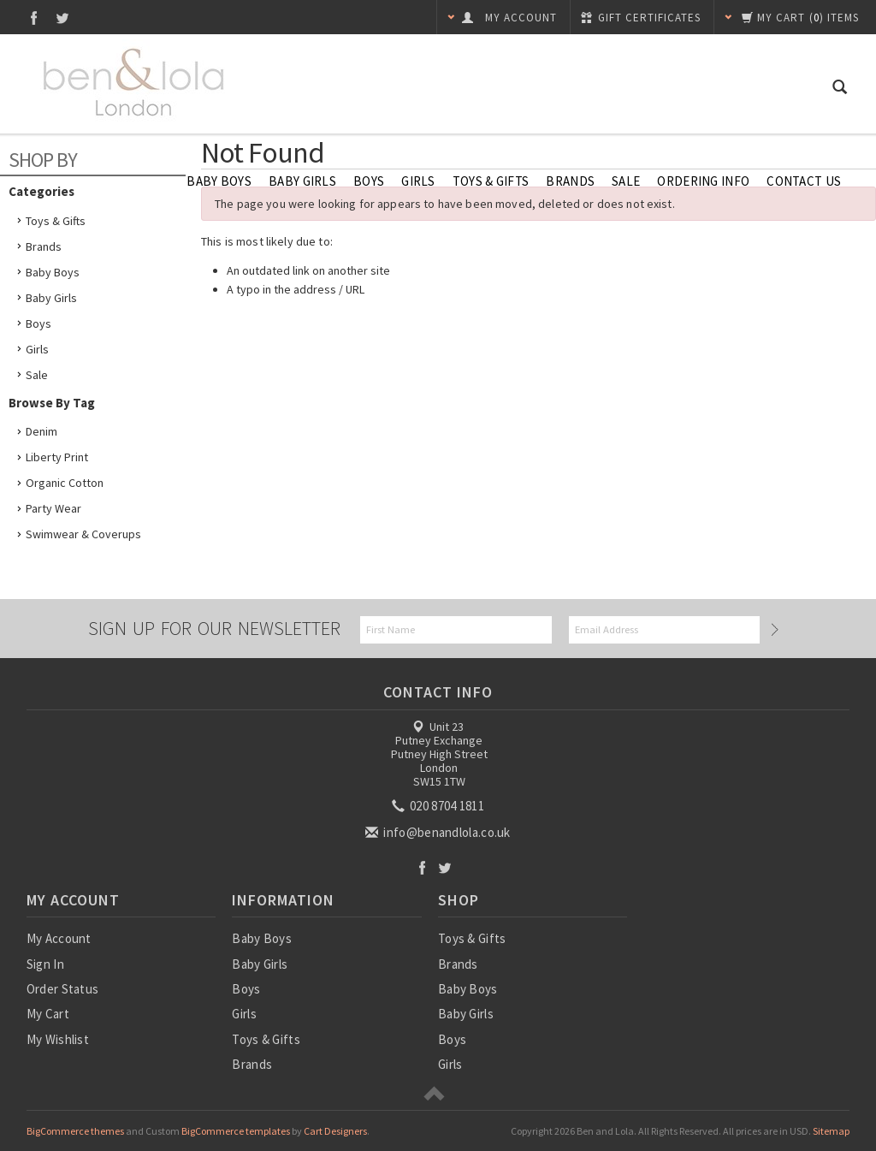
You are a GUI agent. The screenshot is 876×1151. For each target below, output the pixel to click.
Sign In (45, 964)
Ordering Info (703, 181)
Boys (368, 181)
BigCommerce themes (75, 1130)
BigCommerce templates (235, 1130)
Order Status (63, 989)
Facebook (34, 17)
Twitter (63, 17)
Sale (37, 375)
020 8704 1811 (439, 806)
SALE (626, 181)
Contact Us (803, 181)
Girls (418, 181)
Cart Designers (335, 1130)
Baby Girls (302, 181)
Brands (570, 181)
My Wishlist (58, 1039)
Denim (41, 431)
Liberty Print (57, 457)
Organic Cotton (65, 482)
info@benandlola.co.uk (439, 832)
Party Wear (53, 508)
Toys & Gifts (491, 181)
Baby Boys (219, 181)
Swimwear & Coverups (83, 534)
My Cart (48, 1014)
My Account (59, 938)
